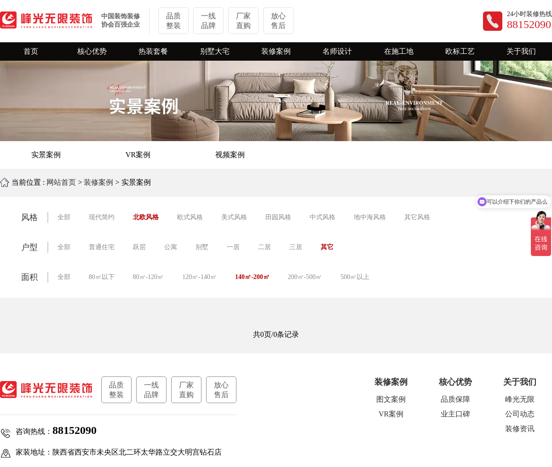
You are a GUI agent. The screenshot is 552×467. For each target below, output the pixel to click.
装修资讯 (520, 429)
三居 (295, 247)
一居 (233, 247)
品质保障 (455, 399)
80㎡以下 (102, 276)
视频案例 (230, 155)
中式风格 (322, 217)
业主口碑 (455, 414)
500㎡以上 (354, 276)
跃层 (139, 247)
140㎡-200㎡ (252, 276)
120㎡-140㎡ (199, 276)
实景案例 (46, 155)
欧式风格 (190, 217)
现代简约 (102, 217)
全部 (64, 217)
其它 (327, 247)
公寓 (170, 247)
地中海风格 (370, 217)
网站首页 (61, 182)
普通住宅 (102, 247)
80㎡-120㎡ (148, 276)
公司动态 (520, 414)
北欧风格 (146, 217)
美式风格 (234, 217)
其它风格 (417, 217)
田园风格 (278, 217)
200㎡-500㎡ (305, 276)
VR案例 (138, 155)
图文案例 (391, 399)
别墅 (202, 247)
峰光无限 (520, 399)
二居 (264, 247)
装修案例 (98, 182)
